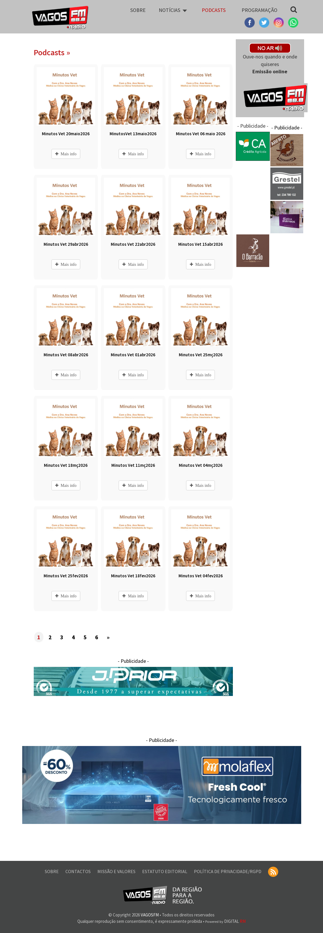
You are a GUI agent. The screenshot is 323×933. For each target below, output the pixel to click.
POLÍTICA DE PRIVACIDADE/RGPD (228, 871)
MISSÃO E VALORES (116, 871)
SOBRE (52, 871)
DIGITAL (225, 921)
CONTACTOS (78, 871)
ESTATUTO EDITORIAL (165, 871)
